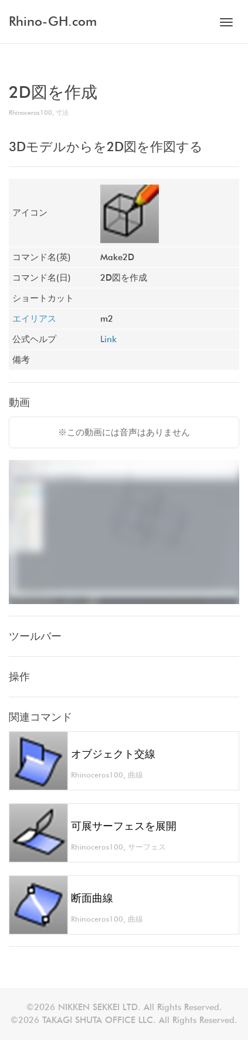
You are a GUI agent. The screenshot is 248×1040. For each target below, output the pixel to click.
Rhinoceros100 (30, 112)
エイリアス (34, 318)
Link (108, 339)
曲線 (135, 774)
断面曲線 (92, 898)
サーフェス (147, 847)
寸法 (62, 112)
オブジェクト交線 (113, 754)
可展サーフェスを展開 (123, 826)
